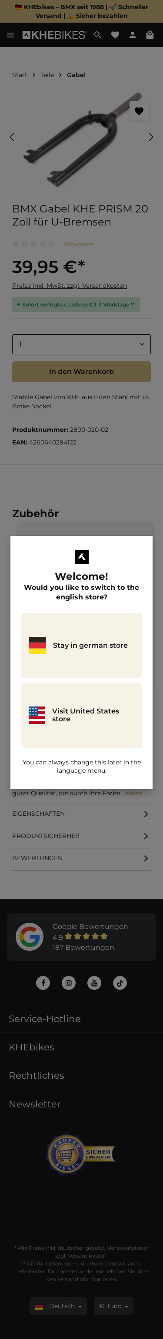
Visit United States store (74, 715)
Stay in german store (78, 645)
